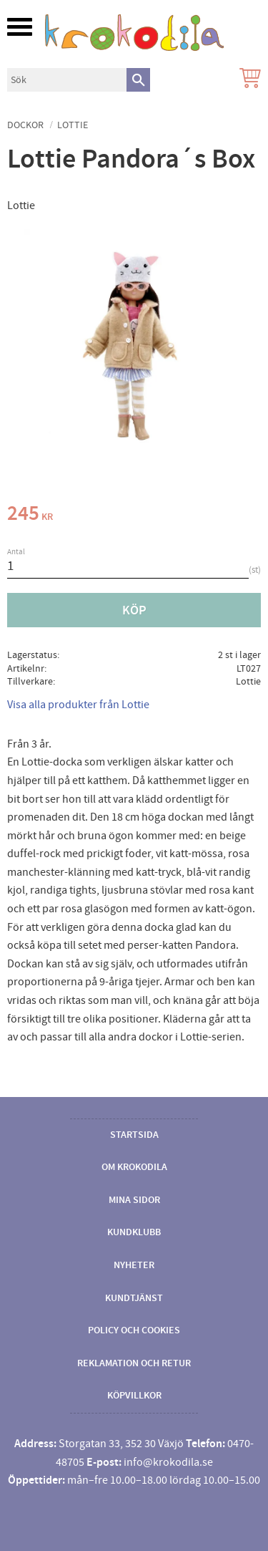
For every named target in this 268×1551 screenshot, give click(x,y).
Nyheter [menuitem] (134, 1265)
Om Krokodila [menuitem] (134, 1167)
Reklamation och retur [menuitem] (134, 1363)
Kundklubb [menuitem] (134, 1232)
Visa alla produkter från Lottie (78, 704)
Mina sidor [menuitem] (134, 1200)
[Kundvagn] (247, 80)
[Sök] (138, 80)
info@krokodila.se (168, 1462)
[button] (19, 26)
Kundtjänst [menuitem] (134, 1298)
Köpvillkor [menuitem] (134, 1395)
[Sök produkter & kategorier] (66, 80)
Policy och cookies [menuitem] (134, 1330)
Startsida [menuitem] (134, 1135)
